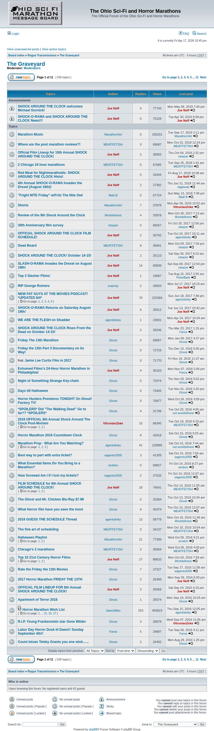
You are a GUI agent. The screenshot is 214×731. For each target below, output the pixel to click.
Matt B (113, 195)
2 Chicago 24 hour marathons (41, 165)
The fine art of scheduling (38, 529)
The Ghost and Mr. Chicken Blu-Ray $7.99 (51, 499)
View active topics (54, 49)
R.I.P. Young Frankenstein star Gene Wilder (52, 622)
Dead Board (27, 245)
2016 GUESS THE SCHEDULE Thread (47, 519)
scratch (183, 541)
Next (203, 77)
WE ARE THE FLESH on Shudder (44, 320)
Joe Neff (113, 108)
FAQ (184, 33)
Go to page (169, 77)
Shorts (23, 205)
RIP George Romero (34, 286)
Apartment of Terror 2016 (37, 600)
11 (197, 77)
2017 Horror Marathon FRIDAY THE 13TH (50, 579)
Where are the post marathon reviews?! (49, 144)
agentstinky (183, 237)
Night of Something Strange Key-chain (48, 381)
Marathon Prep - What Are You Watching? (51, 443)
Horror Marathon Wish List (44, 610)
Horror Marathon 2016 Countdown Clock (50, 435)
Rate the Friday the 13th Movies (43, 569)
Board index (16, 55)
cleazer (183, 156)
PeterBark (183, 277)
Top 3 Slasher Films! (34, 276)
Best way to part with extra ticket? (45, 455)
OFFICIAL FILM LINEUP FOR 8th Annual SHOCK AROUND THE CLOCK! (49, 589)
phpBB (93, 729)
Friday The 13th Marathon (38, 340)
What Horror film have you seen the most (50, 509)
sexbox (113, 465)
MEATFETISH (113, 144)
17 (54, 613)
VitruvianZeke (183, 207)
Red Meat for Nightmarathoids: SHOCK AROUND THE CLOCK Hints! (49, 175)
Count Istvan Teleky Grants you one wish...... (53, 642)
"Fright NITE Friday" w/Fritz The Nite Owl (50, 195)
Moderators (32, 68)
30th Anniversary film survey (41, 225)
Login (13, 33)
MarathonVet (113, 134)
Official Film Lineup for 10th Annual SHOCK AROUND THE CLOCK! (52, 154)
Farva (183, 332)
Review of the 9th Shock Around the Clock (51, 215)
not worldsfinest (183, 413)
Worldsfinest (113, 215)
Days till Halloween (33, 391)
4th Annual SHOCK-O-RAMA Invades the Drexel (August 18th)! (50, 185)
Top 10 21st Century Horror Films (44, 557)
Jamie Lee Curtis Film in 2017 (48, 360)
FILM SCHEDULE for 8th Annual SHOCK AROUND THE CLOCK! (49, 485)
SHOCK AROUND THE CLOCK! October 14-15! (54, 255)
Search (199, 33)
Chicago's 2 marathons (36, 549)
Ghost (113, 340)
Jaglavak (183, 187)
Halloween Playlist (32, 537)
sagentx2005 (113, 455)
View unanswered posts (23, 49)
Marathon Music (30, 134)
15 (45, 613)
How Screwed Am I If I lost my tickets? (48, 475)
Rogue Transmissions (42, 55)
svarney (113, 285)
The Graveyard (69, 55)
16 (50, 613)
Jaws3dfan (113, 610)
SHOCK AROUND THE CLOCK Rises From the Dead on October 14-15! (54, 330)
